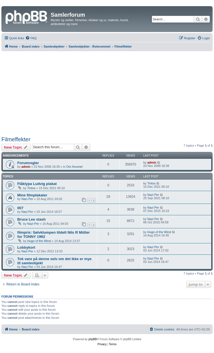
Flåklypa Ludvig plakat (37, 184)
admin (25, 166)
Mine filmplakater (32, 195)
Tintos (31, 188)
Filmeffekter (15, 139)
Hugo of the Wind (39, 241)
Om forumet (74, 166)
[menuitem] (31, 38)
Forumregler (28, 163)
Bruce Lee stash (31, 219)
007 (20, 208)
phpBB (92, 339)
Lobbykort (26, 247)
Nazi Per (27, 199)
